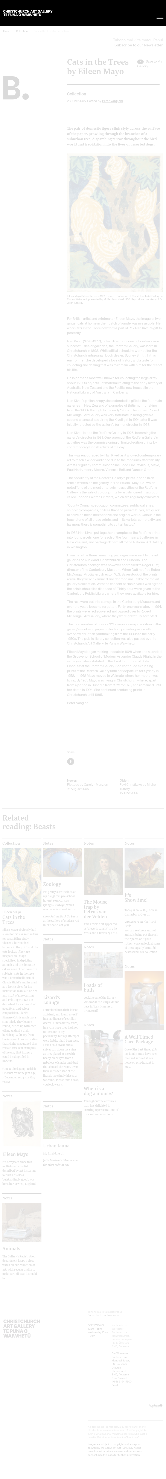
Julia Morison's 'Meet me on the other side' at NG (60, 1162)
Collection (22, 31)
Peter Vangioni (112, 101)
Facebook (71, 762)
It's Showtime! (136, 897)
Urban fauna (56, 1145)
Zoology (52, 884)
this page (108, 1455)
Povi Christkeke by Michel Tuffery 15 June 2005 (141, 786)
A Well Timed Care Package (139, 1039)
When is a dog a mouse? (98, 1091)
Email (115, 1385)
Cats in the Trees (17, 917)
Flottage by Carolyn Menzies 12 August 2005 (88, 784)
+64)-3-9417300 (122, 1381)
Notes (48, 843)
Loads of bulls (93, 987)
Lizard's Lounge (51, 999)
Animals (11, 1248)
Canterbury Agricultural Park (140, 923)
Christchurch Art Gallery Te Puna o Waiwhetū (28, 13)
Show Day (142, 910)
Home (6, 31)
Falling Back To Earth (64, 916)
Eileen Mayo (15, 1154)
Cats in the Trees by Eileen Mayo (52, 31)
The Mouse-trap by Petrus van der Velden (96, 909)
